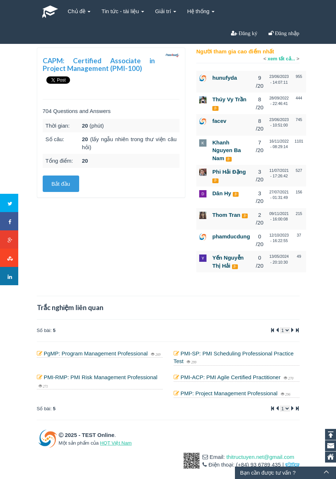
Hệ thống (201, 11)
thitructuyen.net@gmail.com (260, 457)
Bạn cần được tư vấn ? (268, 472)
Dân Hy (221, 193)
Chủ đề (79, 11)
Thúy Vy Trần (229, 99)
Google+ (9, 240)
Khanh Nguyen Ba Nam (226, 150)
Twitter (9, 203)
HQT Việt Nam (116, 443)
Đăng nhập (287, 33)
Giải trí (165, 11)
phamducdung (231, 236)
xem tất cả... (281, 58)
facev (219, 121)
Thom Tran (226, 215)
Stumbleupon (9, 258)
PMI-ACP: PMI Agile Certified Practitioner (231, 377)
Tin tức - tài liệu (122, 11)
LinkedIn (9, 276)
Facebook (9, 221)
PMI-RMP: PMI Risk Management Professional (101, 377)
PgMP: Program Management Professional (96, 353)
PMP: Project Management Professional (230, 393)
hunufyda (224, 78)
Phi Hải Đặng (229, 172)
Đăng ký (247, 33)
